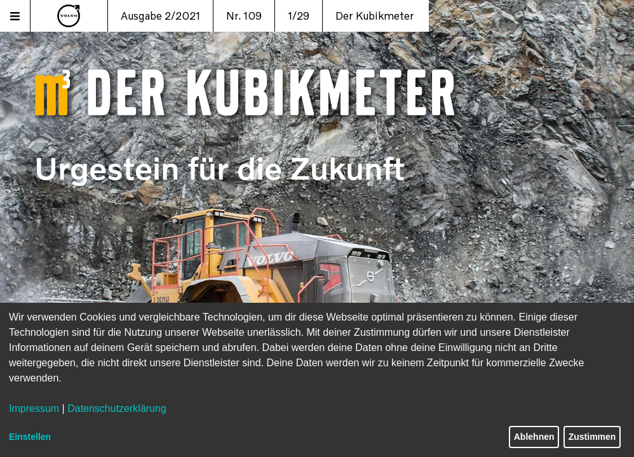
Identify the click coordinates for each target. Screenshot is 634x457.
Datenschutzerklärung (116, 408)
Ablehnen (534, 437)
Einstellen (30, 437)
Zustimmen (592, 437)
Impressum (34, 408)
